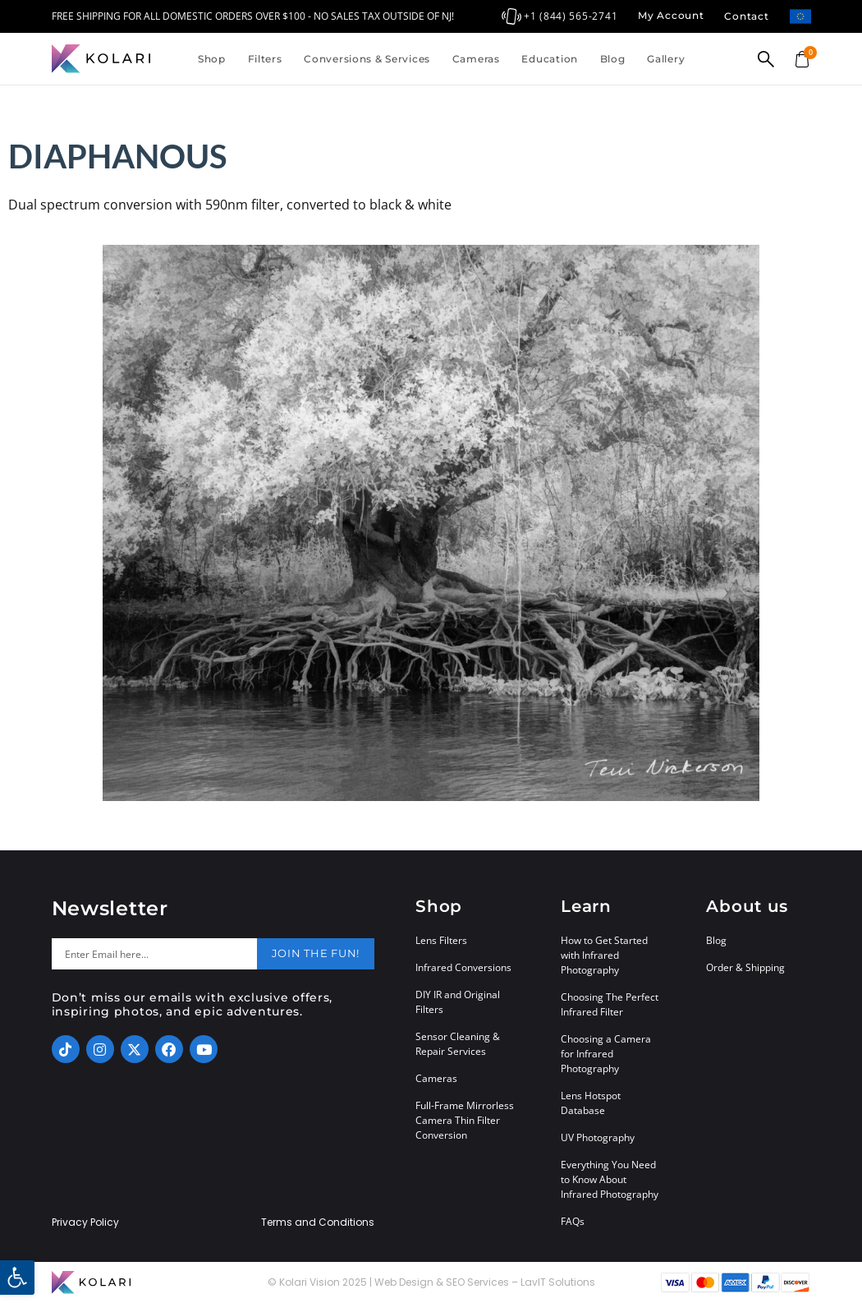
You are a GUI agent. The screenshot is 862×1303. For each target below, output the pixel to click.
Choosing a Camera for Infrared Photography (606, 1053)
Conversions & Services (367, 59)
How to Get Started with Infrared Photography (604, 955)
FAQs (573, 1221)
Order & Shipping (745, 967)
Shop (212, 59)
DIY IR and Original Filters (457, 1002)
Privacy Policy (85, 1222)
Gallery (666, 59)
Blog (613, 59)
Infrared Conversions (463, 967)
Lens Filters (441, 940)
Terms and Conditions (317, 1222)
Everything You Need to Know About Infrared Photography (609, 1179)
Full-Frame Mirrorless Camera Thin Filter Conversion (464, 1120)
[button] (17, 1277)
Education (549, 59)
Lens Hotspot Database (591, 1103)
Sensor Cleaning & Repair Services (457, 1043)
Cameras (476, 59)
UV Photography (598, 1137)
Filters (265, 59)
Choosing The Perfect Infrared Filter (609, 1004)
